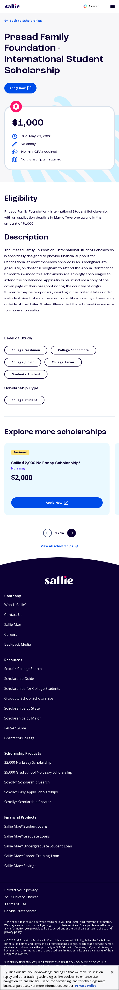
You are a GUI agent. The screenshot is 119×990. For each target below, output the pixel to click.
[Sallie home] (59, 583)
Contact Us (13, 614)
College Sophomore (73, 350)
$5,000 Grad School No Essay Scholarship (38, 772)
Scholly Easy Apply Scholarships (31, 792)
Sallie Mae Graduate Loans (27, 836)
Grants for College (19, 738)
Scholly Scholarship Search (27, 782)
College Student (24, 400)
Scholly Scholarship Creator (27, 802)
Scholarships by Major (22, 718)
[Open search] (91, 6)
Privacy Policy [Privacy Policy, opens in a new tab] (85, 986)
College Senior (63, 362)
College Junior (23, 362)
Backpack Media (17, 644)
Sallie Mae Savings (20, 866)
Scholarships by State (22, 708)
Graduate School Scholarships (29, 698)
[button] (21, 911)
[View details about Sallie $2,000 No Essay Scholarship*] (57, 479)
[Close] (112, 972)
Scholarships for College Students (32, 688)
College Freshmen (26, 350)
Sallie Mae (12, 624)
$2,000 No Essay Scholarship (27, 762)
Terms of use (15, 904)
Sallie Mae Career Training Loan (31, 856)
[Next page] (71, 533)
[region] (59, 977)
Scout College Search (23, 669)
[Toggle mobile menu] (112, 6)
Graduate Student (26, 374)
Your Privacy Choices (21, 897)
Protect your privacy (21, 890)
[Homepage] (12, 6)
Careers (10, 634)
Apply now (17, 88)
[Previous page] (47, 533)
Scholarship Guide (19, 678)
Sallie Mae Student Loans (25, 826)
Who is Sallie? (15, 605)
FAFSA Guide (15, 728)
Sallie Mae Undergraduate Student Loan (38, 846)
